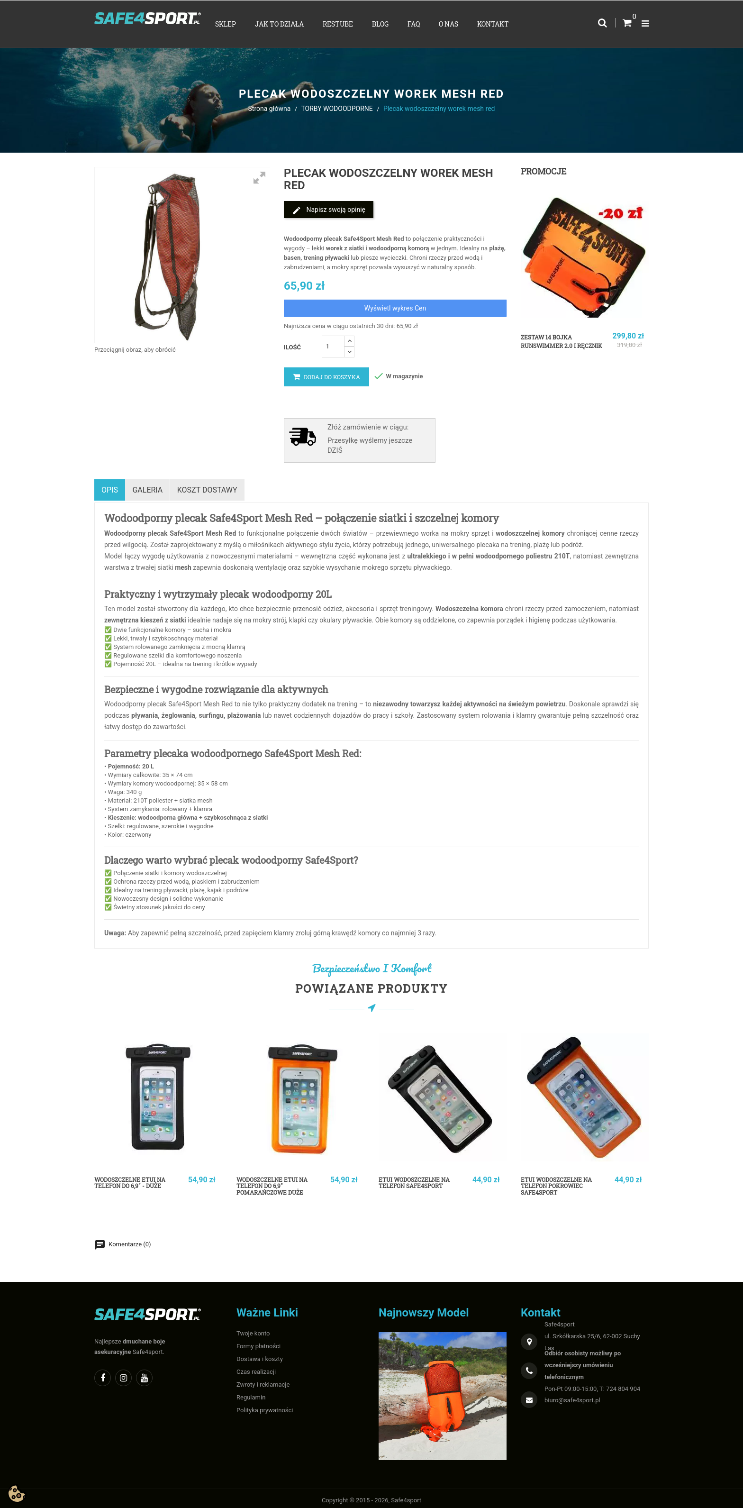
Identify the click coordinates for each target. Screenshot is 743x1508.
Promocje (543, 171)
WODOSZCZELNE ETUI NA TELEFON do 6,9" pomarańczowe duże (277, 1183)
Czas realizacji (256, 1367)
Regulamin (250, 1393)
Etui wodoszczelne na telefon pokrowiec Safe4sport (562, 1183)
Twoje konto (253, 1329)
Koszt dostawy (211, 487)
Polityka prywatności (264, 1405)
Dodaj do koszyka (326, 377)
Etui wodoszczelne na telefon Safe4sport (420, 1179)
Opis (109, 487)
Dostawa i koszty (259, 1354)
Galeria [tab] (150, 487)
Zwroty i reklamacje (263, 1380)
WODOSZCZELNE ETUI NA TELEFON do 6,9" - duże (135, 1179)
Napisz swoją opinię (328, 210)
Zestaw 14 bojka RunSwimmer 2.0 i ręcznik (552, 345)
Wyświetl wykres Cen (395, 308)
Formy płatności (258, 1341)
